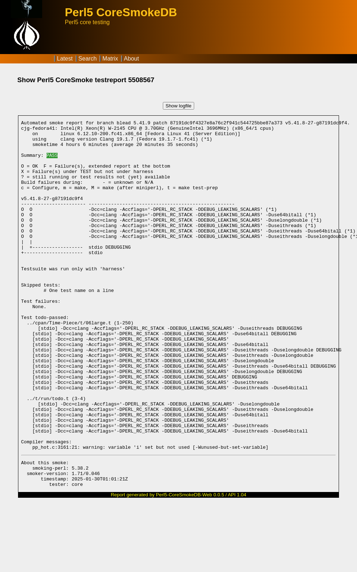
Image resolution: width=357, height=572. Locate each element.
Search (88, 59)
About (131, 59)
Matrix (110, 59)
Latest (65, 59)
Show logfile (179, 105)
